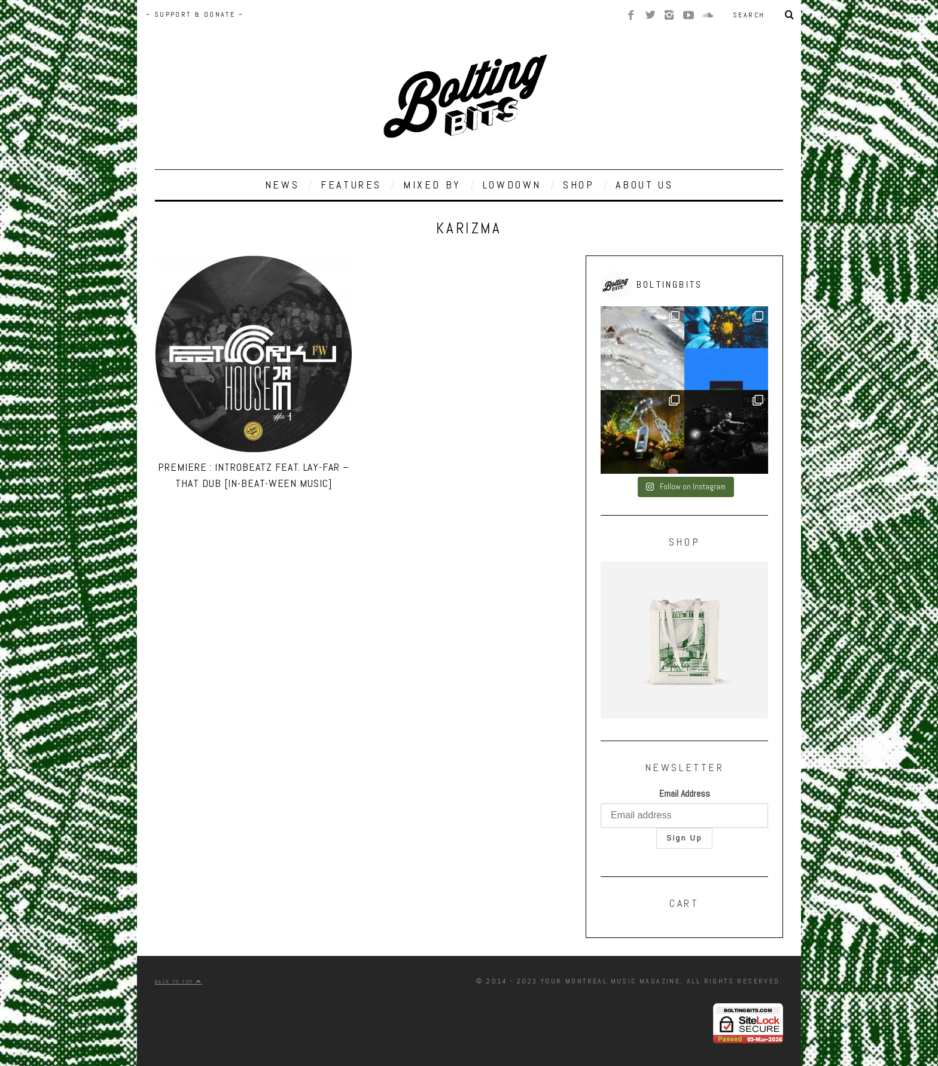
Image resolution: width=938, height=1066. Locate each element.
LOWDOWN (512, 184)
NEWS (282, 184)
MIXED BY (432, 184)
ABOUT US (644, 184)
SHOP (578, 184)
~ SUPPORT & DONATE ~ (194, 14)
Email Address (684, 793)
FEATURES (351, 184)
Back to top (178, 982)
